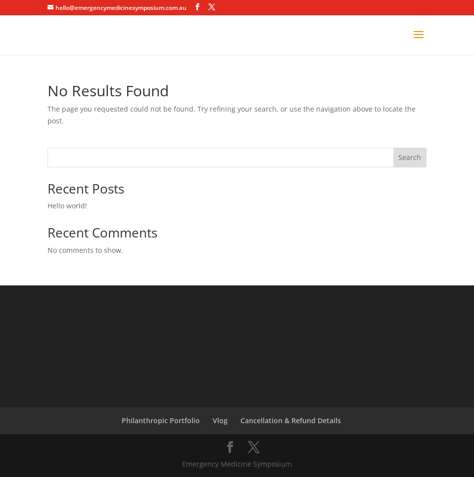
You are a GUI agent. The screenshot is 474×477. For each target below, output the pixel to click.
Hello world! (67, 205)
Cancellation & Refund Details (290, 420)
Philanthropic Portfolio (161, 420)
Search (409, 157)
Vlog (220, 420)
